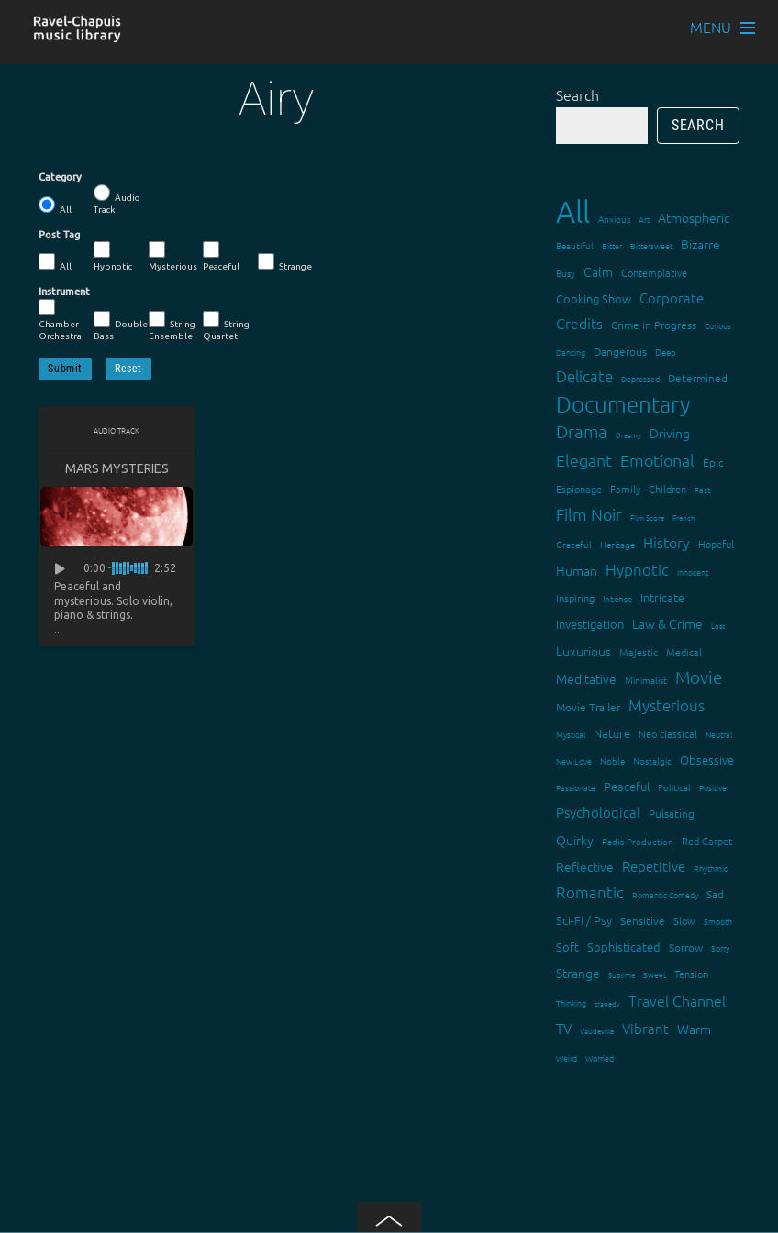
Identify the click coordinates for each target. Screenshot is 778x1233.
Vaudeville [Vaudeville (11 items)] (597, 1031)
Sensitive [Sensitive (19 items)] (642, 920)
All (55, 205)
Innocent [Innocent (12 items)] (692, 571)
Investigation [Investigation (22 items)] (590, 624)
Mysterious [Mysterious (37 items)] (666, 705)
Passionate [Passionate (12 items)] (575, 787)
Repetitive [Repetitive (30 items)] (653, 865)
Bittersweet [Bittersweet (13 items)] (651, 245)
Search (577, 94)
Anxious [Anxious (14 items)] (614, 219)
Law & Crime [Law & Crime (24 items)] (667, 623)
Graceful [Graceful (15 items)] (574, 544)
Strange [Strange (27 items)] (578, 972)
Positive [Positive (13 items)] (713, 787)
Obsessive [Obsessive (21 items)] (707, 759)
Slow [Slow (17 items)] (684, 920)
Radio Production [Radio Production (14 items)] (637, 841)
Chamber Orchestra (60, 320)
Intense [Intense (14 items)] (617, 598)
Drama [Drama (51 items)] (581, 431)
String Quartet (226, 326)
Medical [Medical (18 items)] (684, 651)
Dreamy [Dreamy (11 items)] (628, 435)
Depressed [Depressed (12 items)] (640, 378)
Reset (128, 368)
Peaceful (221, 256)
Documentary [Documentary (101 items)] (623, 403)
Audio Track (117, 199)
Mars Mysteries (117, 468)
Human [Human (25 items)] (576, 570)
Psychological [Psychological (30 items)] (598, 811)
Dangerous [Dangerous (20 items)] (620, 351)
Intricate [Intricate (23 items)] (662, 597)
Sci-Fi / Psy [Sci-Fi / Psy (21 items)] (584, 920)
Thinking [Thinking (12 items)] (571, 1002)
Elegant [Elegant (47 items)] (584, 459)
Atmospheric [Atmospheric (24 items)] (693, 217)
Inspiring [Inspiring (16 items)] (575, 597)
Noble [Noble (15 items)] (612, 760)
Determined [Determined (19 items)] (698, 377)
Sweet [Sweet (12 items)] (654, 974)
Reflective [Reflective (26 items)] (585, 866)
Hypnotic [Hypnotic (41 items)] (637, 569)
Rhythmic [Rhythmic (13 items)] (711, 868)
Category (60, 177)
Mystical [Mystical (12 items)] (570, 734)
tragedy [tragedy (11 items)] (607, 1003)
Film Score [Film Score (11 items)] (647, 517)
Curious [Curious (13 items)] (718, 325)
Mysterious (173, 256)
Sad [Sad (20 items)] (715, 893)
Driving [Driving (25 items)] (670, 433)
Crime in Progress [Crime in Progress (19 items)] (653, 324)
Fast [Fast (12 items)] (702, 489)
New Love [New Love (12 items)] (574, 760)
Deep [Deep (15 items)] (665, 351)
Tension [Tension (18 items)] (691, 973)
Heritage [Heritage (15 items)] (617, 544)
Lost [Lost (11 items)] (718, 626)
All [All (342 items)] (573, 211)
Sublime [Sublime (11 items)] (621, 975)
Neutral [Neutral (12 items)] (719, 734)
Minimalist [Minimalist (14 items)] (646, 680)
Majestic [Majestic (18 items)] (638, 651)
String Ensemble (172, 326)
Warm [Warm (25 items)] (694, 1028)
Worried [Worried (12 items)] (599, 1057)
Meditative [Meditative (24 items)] (586, 678)
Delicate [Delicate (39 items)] (584, 376)
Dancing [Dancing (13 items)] (570, 351)
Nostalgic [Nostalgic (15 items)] (652, 760)
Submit (65, 368)
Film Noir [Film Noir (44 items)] (589, 513)
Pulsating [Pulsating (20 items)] (672, 813)
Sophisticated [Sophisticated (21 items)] (624, 946)
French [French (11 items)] (683, 517)
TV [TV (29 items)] (564, 1028)
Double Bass (121, 326)
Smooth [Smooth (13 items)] (718, 921)
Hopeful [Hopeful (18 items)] (716, 543)
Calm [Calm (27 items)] (598, 271)
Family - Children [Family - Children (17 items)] (648, 488)
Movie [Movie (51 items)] (698, 677)
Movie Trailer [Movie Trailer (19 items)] (588, 706)
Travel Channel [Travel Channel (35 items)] (677, 1000)
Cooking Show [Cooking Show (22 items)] (593, 298)
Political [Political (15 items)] (674, 787)
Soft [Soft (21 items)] (567, 946)
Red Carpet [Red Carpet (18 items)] (707, 840)
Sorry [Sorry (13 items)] (720, 947)
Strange (285, 262)
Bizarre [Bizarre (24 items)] (700, 244)
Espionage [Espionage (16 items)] (579, 488)
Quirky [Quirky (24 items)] (575, 840)
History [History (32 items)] (666, 542)
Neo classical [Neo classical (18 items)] (668, 733)
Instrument (64, 291)
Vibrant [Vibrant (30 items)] (645, 1028)
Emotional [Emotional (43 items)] (657, 459)
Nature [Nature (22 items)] (612, 733)
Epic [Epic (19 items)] (713, 462)
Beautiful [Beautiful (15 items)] (575, 245)
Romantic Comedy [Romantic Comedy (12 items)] (665, 894)
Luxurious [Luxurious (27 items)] (583, 651)
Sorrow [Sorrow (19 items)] (686, 947)
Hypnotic (113, 256)
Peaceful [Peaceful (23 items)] (627, 786)
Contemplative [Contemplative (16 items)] (654, 272)
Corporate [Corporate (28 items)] (671, 297)
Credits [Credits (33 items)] (579, 323)
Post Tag (59, 234)
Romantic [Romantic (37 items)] (590, 892)
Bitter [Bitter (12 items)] (612, 245)
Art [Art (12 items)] (644, 219)
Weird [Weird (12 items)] (566, 1057)
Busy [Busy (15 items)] (565, 273)
